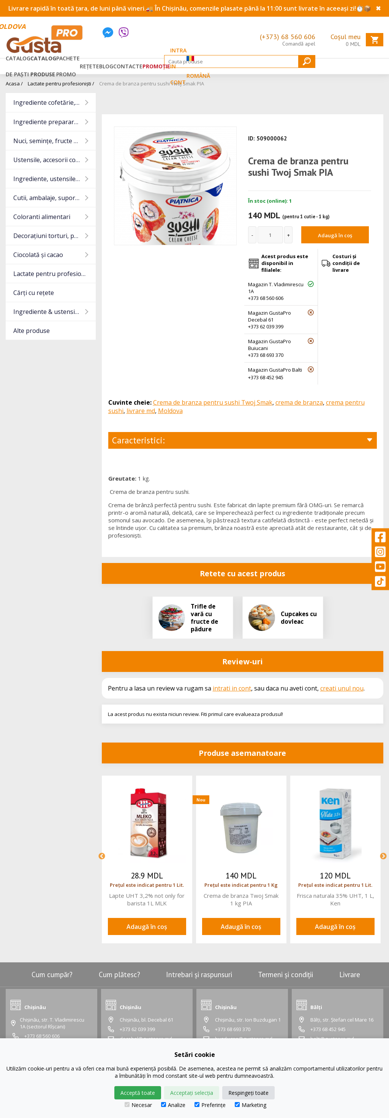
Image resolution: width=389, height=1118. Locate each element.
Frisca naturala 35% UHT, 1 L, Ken (335, 899)
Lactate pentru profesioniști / (61, 83)
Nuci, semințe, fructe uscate (52, 141)
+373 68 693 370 (265, 355)
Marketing (250, 1105)
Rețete (89, 66)
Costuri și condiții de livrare (346, 263)
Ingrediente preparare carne (54, 122)
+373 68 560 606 (265, 298)
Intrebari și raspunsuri (199, 974)
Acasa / (14, 83)
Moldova (170, 411)
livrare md (141, 411)
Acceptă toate (137, 1092)
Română (198, 65)
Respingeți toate (248, 1092)
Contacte (127, 66)
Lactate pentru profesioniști (53, 274)
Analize (173, 1105)
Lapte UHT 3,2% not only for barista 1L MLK (147, 899)
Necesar (138, 1105)
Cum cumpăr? (52, 974)
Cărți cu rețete (33, 293)
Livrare (349, 974)
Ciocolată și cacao (38, 255)
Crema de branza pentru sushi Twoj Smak (212, 402)
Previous (102, 856)
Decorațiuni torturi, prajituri (53, 236)
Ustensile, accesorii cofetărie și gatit (54, 160)
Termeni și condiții (285, 974)
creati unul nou (342, 688)
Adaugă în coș (335, 235)
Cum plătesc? (119, 974)
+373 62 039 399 (265, 326)
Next (383, 856)
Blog (106, 66)
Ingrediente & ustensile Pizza (54, 311)
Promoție (156, 66)
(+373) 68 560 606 (287, 36)
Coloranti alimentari (41, 217)
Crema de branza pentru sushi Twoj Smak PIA (151, 83)
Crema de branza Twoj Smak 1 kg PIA (241, 899)
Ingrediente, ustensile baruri (54, 179)
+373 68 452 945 (265, 377)
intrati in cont (232, 688)
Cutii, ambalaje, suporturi (49, 198)
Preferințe (210, 1105)
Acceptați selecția (191, 1092)
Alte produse (31, 330)
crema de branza (299, 402)
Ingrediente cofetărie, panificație (54, 102)
